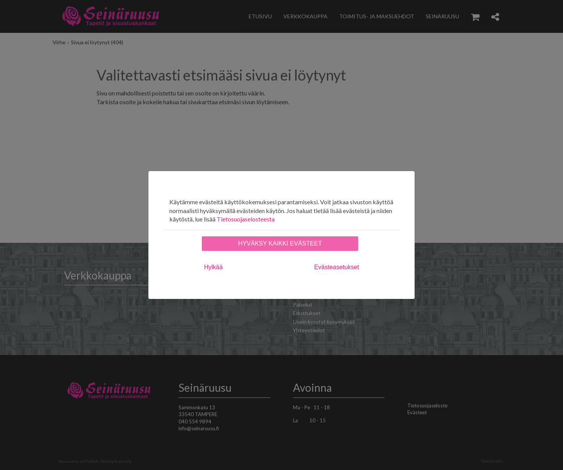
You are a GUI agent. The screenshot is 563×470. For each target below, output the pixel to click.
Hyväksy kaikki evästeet (280, 243)
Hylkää (213, 267)
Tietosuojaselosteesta (246, 219)
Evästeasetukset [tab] (336, 267)
